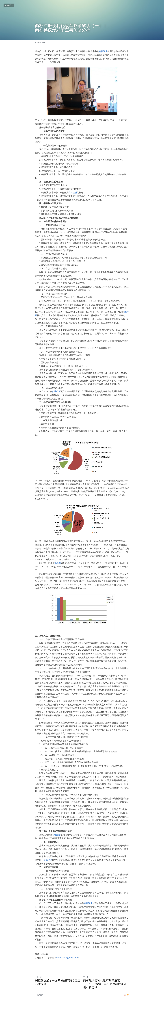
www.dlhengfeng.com (67, 957)
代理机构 (56, 391)
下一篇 (86, 977)
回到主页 (9, 5)
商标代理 (47, 859)
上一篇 (38, 977)
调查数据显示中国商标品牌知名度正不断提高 (57, 982)
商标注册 (103, 51)
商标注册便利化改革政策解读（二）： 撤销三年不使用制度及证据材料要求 (104, 984)
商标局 (58, 563)
